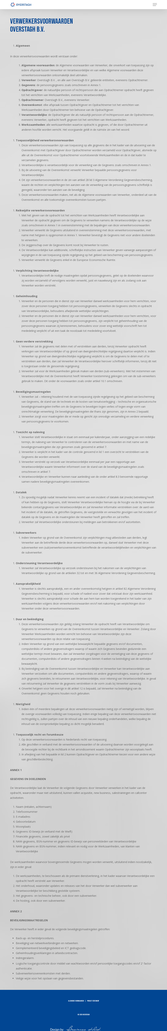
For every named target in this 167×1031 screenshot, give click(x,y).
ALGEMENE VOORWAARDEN (76, 1001)
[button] (155, 4)
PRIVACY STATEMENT (93, 1001)
